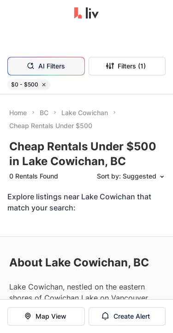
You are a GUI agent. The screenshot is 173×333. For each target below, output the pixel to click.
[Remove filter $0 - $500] (43, 84)
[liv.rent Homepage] (86, 13)
